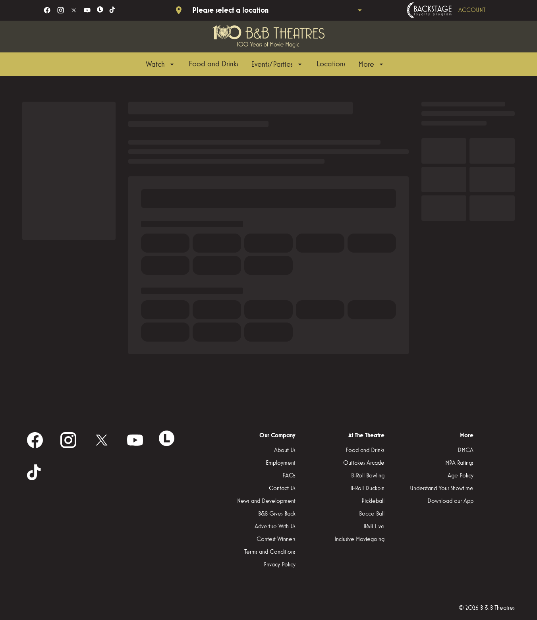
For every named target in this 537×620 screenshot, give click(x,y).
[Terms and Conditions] (270, 552)
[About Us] (285, 450)
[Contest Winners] (276, 539)
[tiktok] (112, 10)
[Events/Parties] (277, 64)
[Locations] (331, 64)
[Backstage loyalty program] (457, 10)
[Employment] (281, 463)
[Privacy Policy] (279, 564)
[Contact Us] (282, 488)
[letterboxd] (100, 9)
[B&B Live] (373, 526)
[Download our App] (450, 501)
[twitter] (73, 10)
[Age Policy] (460, 475)
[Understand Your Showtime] (441, 488)
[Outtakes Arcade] (363, 463)
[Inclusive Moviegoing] (359, 539)
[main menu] (265, 64)
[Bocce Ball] (371, 514)
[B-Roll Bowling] (367, 475)
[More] (371, 64)
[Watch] (161, 64)
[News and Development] (266, 501)
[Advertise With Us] (275, 526)
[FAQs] (289, 475)
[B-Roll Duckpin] (367, 488)
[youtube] (87, 10)
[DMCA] (465, 450)
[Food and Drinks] (213, 64)
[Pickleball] (372, 501)
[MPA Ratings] (459, 463)
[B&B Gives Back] (277, 514)
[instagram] (60, 10)
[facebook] (47, 10)
